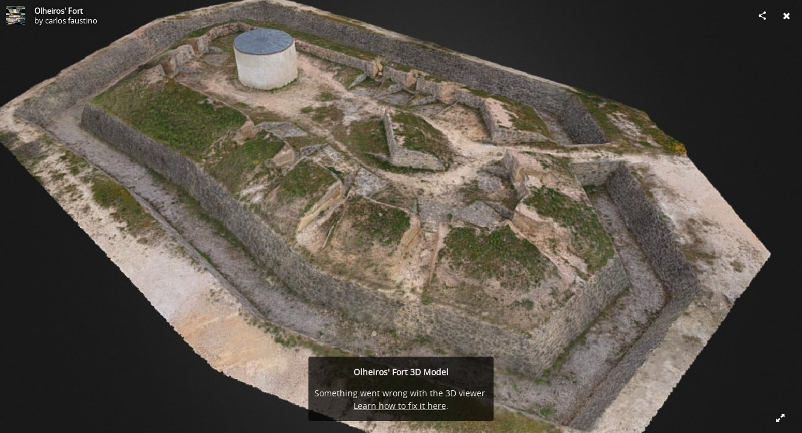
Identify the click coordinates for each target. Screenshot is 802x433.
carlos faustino (71, 20)
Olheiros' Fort (58, 10)
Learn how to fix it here (400, 405)
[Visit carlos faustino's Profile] (15, 15)
